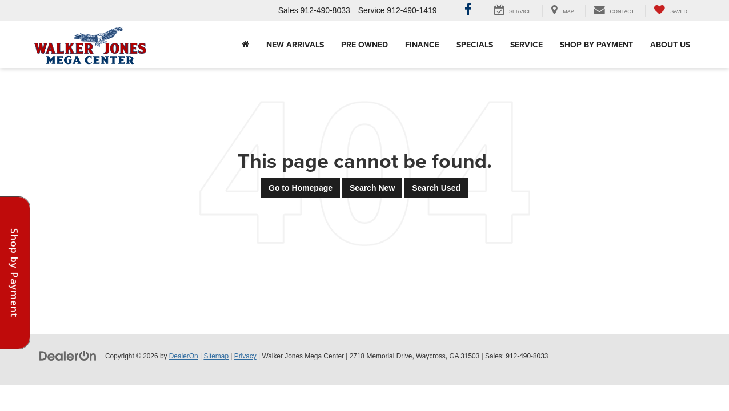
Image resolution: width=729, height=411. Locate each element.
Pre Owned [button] (364, 44)
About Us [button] (670, 44)
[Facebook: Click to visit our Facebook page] (468, 10)
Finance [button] (422, 44)
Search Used (436, 187)
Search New (372, 187)
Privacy (245, 356)
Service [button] (526, 44)
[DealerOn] (68, 355)
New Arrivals (295, 44)
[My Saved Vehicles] (670, 11)
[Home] (245, 44)
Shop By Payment (596, 44)
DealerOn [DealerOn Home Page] (183, 356)
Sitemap (216, 356)
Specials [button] (474, 44)
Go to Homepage (301, 187)
